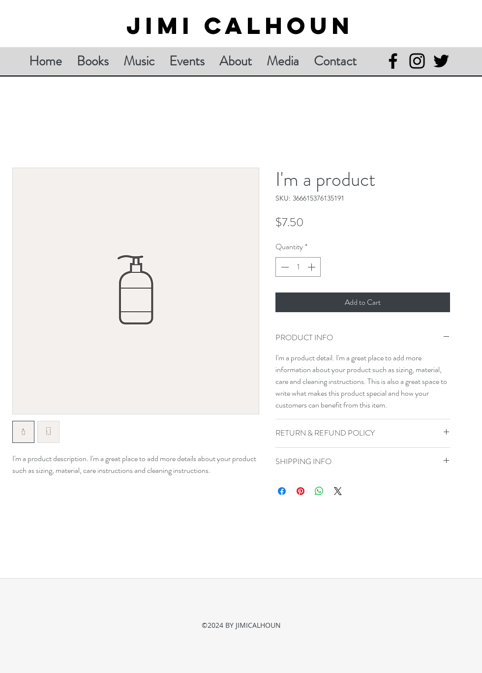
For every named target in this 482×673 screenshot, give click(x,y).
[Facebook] (393, 61)
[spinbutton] (298, 267)
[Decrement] (284, 267)
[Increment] (312, 267)
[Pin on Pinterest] (300, 491)
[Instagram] (417, 61)
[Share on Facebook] (282, 491)
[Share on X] (338, 491)
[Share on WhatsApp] (319, 491)
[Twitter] (441, 61)
